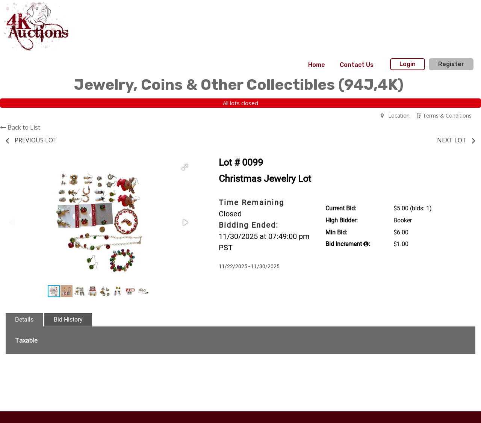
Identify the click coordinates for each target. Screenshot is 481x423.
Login (407, 64)
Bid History (68, 319)
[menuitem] (316, 65)
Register (451, 64)
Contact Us (357, 64)
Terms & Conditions (444, 115)
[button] (185, 167)
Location (395, 115)
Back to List (20, 127)
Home (316, 64)
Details (24, 319)
